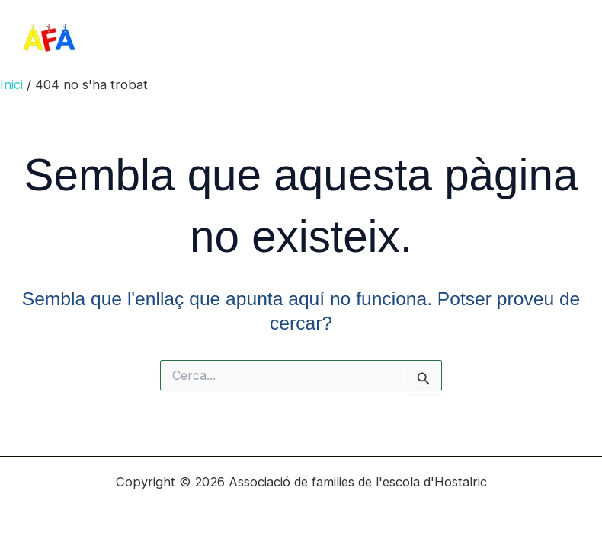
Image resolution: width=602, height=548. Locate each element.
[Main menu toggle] (569, 38)
